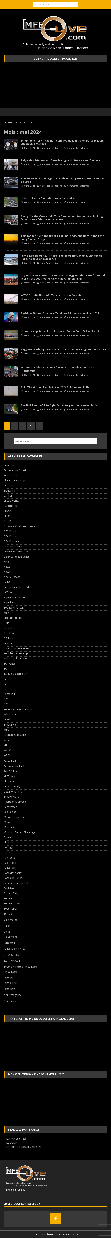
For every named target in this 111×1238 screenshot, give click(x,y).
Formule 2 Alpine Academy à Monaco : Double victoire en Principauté (57, 369)
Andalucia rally (12, 786)
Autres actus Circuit (15, 470)
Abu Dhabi (10, 781)
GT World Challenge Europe (20, 526)
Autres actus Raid (14, 766)
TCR (6, 668)
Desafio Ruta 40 (13, 791)
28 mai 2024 (29, 409)
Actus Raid (10, 761)
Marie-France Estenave (51, 148)
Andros (8, 485)
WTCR (7, 755)
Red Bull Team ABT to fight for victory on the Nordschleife (59, 405)
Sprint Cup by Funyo (15, 658)
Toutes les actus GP (15, 674)
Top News (10, 898)
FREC (7, 516)
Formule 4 (9, 628)
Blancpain (9, 490)
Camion (8, 495)
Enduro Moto (11, 796)
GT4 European (12, 541)
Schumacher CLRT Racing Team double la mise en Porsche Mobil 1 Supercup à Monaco (63, 142)
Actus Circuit (11, 465)
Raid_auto (9, 857)
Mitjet (7, 561)
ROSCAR (9, 592)
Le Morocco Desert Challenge (23, 1146)
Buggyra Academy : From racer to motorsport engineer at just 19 (63, 349)
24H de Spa (10, 475)
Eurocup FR (10, 505)
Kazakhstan (10, 806)
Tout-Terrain (11, 908)
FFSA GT (9, 510)
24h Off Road (11, 771)
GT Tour (8, 638)
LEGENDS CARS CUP (16, 551)
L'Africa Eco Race (16, 1138)
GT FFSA (9, 633)
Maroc (7, 822)
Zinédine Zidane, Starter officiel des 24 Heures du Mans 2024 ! (60, 313)
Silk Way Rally (11, 954)
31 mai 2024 (29, 148)
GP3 (6, 704)
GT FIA (8, 521)
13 (31, 425)
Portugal (9, 847)
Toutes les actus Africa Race (20, 966)
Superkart (9, 602)
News (7, 566)
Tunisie (8, 913)
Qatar (7, 852)
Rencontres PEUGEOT (16, 587)
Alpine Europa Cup (14, 480)
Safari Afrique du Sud (16, 883)
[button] (106, 112)
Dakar (7, 931)
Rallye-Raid (10, 867)
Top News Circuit (14, 607)
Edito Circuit (10, 983)
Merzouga (9, 827)
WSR (6, 612)
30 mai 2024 (29, 202)
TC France (9, 663)
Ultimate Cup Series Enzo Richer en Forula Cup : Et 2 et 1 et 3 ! (60, 331)
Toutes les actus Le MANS (19, 709)
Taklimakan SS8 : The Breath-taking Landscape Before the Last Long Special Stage (62, 237)
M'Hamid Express (14, 817)
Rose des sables (13, 873)
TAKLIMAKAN (12, 960)
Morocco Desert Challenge (19, 832)
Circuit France (11, 500)
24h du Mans (11, 714)
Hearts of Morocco (15, 801)
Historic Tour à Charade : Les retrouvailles (48, 198)
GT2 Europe (10, 531)
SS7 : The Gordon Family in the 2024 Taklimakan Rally (55, 387)
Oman (7, 837)
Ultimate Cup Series (15, 734)
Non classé (10, 1001)
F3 (5, 683)
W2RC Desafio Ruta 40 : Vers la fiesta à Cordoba (51, 295)
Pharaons (9, 842)
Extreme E (9, 942)
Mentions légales (14, 1189)
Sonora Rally (11, 893)
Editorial (8, 978)
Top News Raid (12, 903)
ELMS (7, 719)
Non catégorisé (13, 995)
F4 (5, 689)
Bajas (7, 925)
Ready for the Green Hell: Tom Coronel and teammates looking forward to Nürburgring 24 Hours (62, 217)
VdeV (6, 740)
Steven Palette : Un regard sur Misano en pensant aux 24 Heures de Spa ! (63, 180)
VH (5, 745)
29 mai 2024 (29, 391)
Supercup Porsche (14, 597)
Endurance (10, 724)
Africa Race (10, 971)
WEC (6, 729)
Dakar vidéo (11, 936)
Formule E (9, 694)
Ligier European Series (17, 556)
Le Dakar (11, 1142)
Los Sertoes (11, 812)
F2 (5, 678)
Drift (6, 623)
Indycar (8, 643)
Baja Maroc (10, 919)
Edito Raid (9, 989)
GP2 (6, 699)
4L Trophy (9, 776)
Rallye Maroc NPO (14, 948)
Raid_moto (10, 862)
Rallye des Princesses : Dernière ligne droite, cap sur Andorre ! (61, 160)
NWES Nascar (12, 577)
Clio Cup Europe (13, 617)
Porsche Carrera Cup (16, 653)
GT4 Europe (10, 536)
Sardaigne (9, 888)
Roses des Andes (14, 878)
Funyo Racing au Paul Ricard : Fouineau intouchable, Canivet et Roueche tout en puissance (61, 257)
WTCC (7, 750)
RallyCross (10, 582)
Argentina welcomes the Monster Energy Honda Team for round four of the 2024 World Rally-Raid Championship (63, 277)
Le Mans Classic (13, 546)
